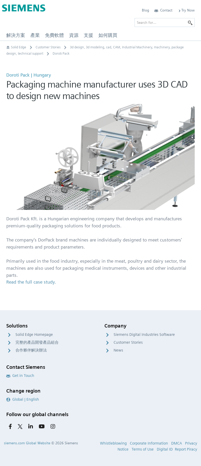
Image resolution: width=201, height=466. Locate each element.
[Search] (190, 22)
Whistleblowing (113, 443)
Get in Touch (20, 375)
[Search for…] (165, 22)
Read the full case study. (31, 282)
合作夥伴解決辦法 (31, 350)
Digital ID (165, 449)
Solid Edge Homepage (34, 334)
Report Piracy (186, 449)
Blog (145, 10)
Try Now (186, 10)
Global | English (22, 399)
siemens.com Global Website (27, 443)
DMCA (176, 443)
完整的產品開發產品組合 (37, 342)
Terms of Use (143, 449)
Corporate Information (149, 443)
